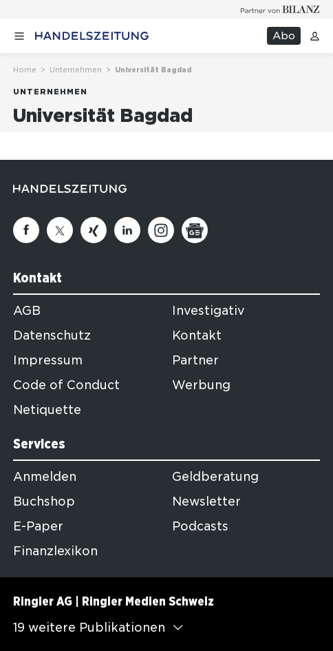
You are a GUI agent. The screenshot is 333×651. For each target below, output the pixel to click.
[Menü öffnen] (19, 36)
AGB (27, 311)
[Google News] (195, 230)
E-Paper (38, 526)
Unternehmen (76, 69)
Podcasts (200, 526)
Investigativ (208, 311)
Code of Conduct (66, 385)
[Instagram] (161, 230)
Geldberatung (215, 477)
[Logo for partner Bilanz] (280, 9)
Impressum (48, 360)
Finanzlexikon (55, 551)
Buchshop (44, 501)
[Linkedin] (127, 230)
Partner (195, 360)
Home (24, 69)
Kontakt (197, 335)
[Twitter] (60, 230)
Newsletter (206, 501)
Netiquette (47, 410)
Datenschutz (52, 335)
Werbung (201, 385)
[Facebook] (26, 230)
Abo (283, 36)
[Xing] (93, 230)
